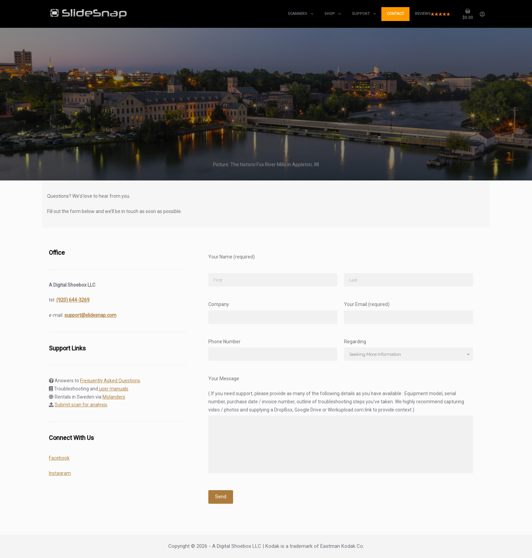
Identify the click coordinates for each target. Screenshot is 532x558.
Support (365, 14)
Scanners (302, 14)
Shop (334, 14)
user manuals (113, 388)
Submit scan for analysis (81, 404)
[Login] (482, 14)
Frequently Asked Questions (110, 380)
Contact (395, 14)
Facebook (59, 458)
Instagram (60, 473)
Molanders (113, 397)
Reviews (432, 14)
